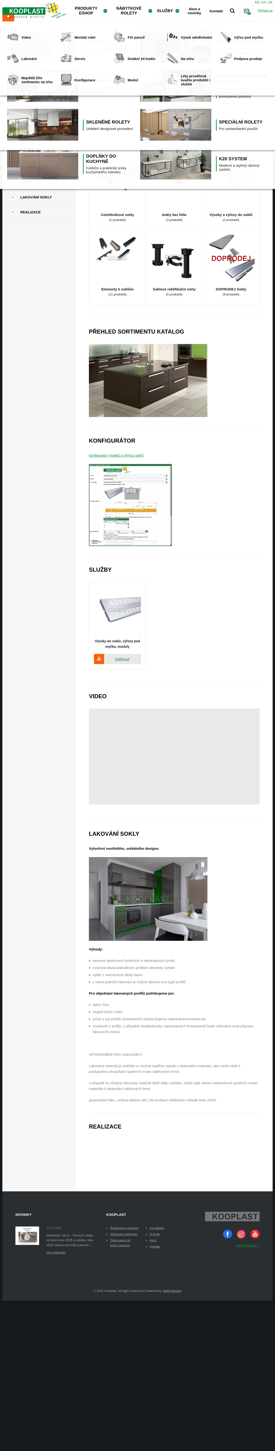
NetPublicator (172, 1321)
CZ (257, 2)
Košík (251, 16)
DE (270, 2)
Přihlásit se (265, 10)
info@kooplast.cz (248, 1276)
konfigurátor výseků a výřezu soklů (116, 486)
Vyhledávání (232, 10)
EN (263, 2)
